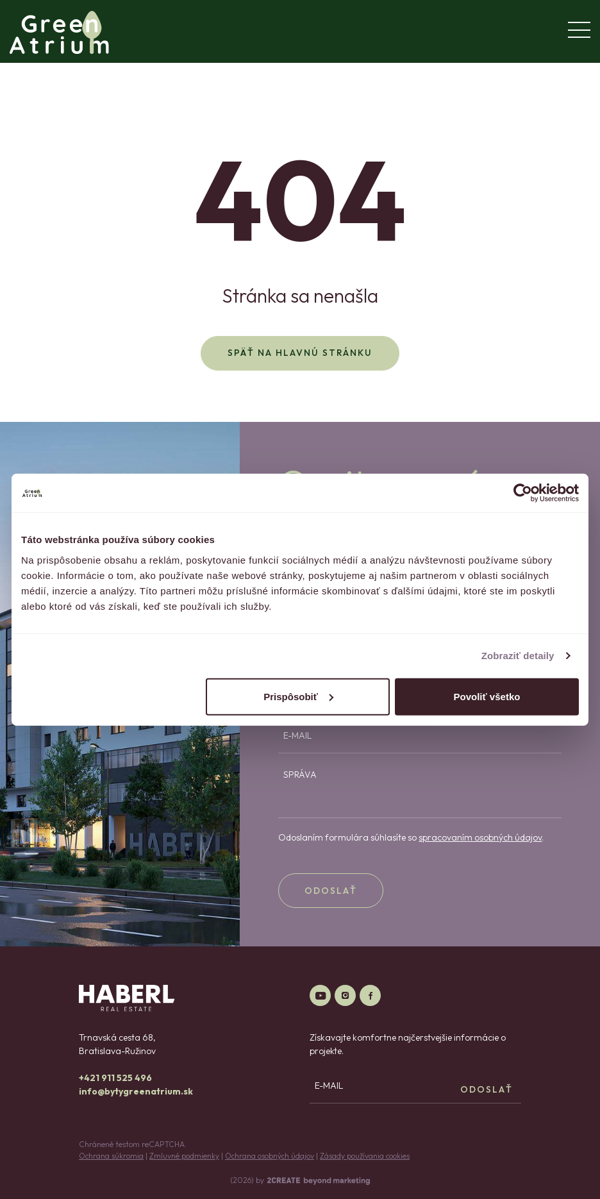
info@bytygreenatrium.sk (136, 1091)
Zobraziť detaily (517, 655)
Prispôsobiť (298, 696)
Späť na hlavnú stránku (300, 352)
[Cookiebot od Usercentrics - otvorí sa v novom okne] (523, 493)
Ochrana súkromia (111, 1156)
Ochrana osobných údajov (269, 1156)
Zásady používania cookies (365, 1156)
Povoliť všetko (487, 696)
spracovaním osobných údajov (480, 837)
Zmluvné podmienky (184, 1156)
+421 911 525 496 (115, 1078)
